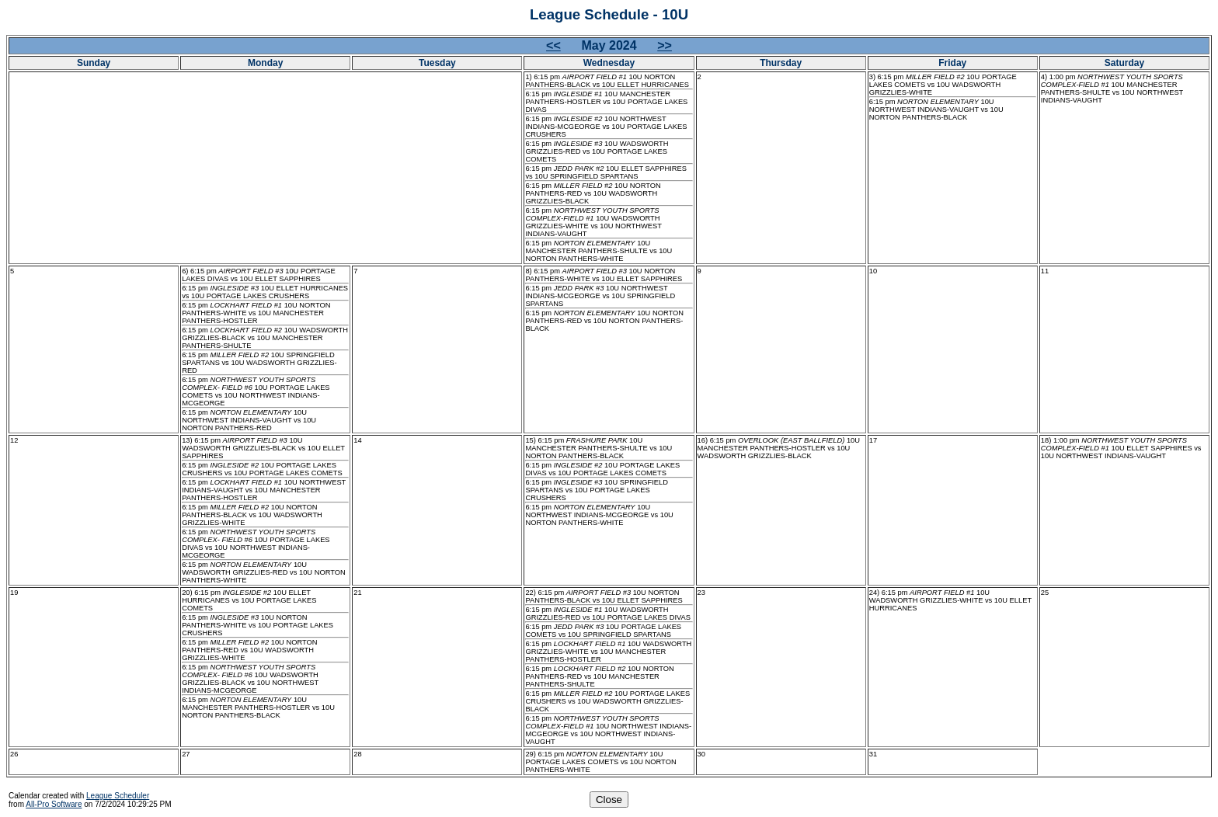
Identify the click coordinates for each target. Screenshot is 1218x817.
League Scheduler (117, 795)
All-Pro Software (54, 804)
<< (553, 45)
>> (664, 45)
